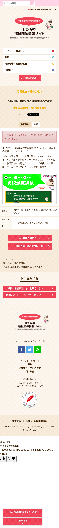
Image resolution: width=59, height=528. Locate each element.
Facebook (21, 349)
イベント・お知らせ (15, 51)
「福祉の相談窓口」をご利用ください (24, 288)
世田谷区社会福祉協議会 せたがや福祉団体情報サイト (29, 29)
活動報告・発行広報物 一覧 (29, 246)
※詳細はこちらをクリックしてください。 (34, 223)
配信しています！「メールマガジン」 (24, 294)
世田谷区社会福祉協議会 (35, 421)
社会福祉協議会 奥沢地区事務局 (29, 107)
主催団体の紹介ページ (30, 238)
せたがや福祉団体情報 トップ (41, 9)
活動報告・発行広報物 (16, 63)
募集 (7, 57)
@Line (37, 349)
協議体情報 (22, 520)
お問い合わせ (30, 379)
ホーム (6, 259)
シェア (22, 114)
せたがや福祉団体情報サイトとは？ (23, 512)
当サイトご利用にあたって (30, 386)
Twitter (29, 349)
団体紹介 (9, 70)
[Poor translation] (11, 459)
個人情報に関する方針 (30, 382)
